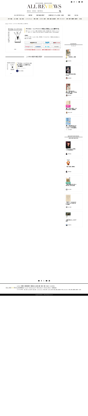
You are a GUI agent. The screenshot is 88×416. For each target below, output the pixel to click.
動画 (69, 15)
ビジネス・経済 (43, 18)
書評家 (30, 15)
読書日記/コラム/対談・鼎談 (56, 15)
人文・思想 (16, 18)
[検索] (44, 11)
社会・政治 (22, 18)
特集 (44, 212)
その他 (80, 18)
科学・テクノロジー (61, 18)
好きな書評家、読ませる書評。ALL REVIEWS (44, 5)
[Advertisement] (22, 90)
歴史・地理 (36, 18)
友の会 (76, 15)
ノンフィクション (28, 18)
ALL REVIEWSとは (19, 15)
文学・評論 (10, 18)
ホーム (6, 23)
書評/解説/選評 (40, 15)
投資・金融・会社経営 (51, 18)
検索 (60, 11)
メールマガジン (52, 212)
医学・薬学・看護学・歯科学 (71, 18)
